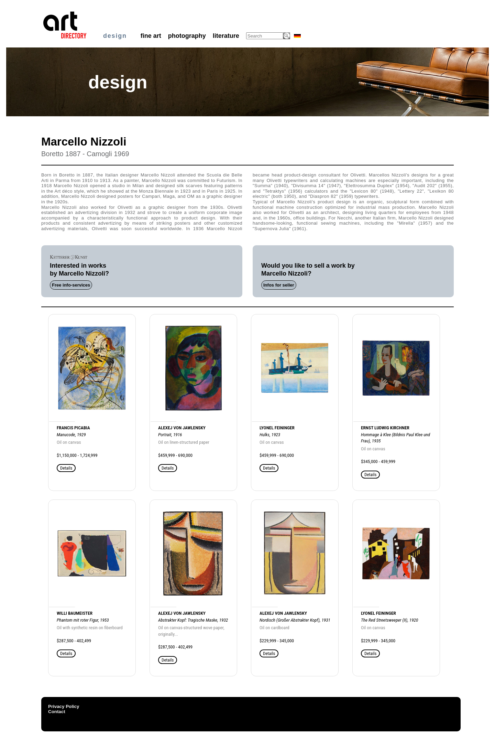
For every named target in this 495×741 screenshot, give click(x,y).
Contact (56, 711)
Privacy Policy (63, 706)
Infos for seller (278, 285)
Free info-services (71, 285)
